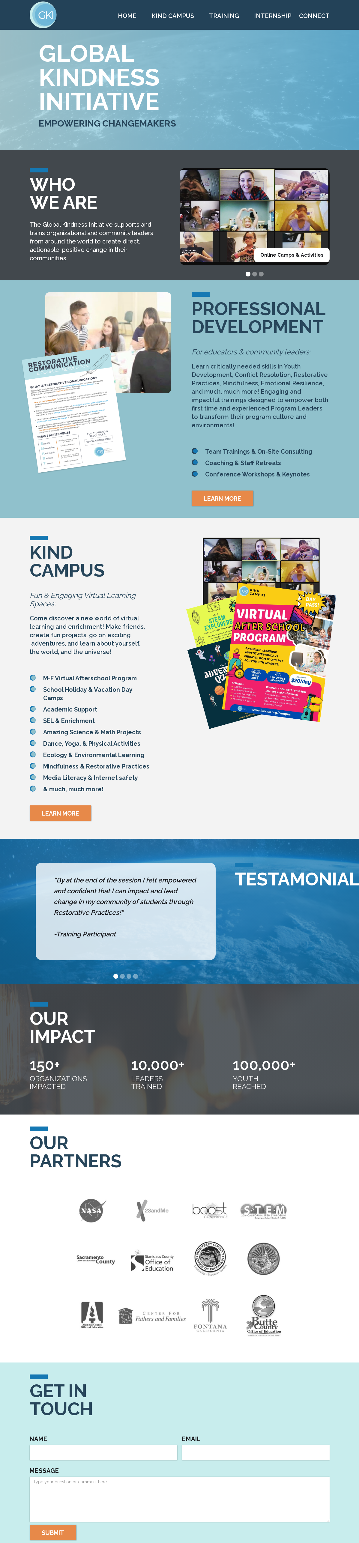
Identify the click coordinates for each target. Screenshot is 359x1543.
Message (44, 1471)
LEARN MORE (222, 498)
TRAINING (224, 15)
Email (191, 1439)
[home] (43, 14)
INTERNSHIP (273, 15)
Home (127, 15)
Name (38, 1439)
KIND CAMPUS (172, 15)
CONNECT (314, 15)
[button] (248, 274)
